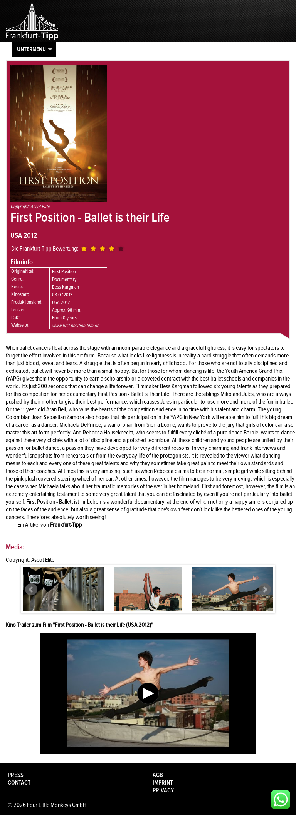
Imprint (163, 783)
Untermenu (31, 49)
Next (265, 589)
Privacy (163, 790)
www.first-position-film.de (75, 325)
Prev (31, 589)
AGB (158, 775)
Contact (19, 783)
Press (16, 775)
